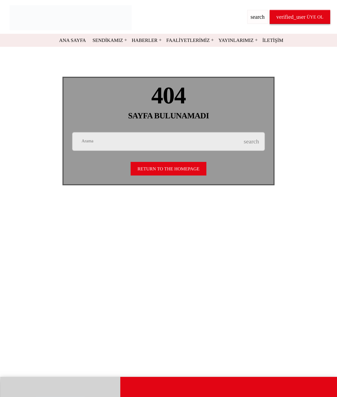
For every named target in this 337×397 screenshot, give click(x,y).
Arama (87, 141)
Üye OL (299, 17)
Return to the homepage (168, 168)
